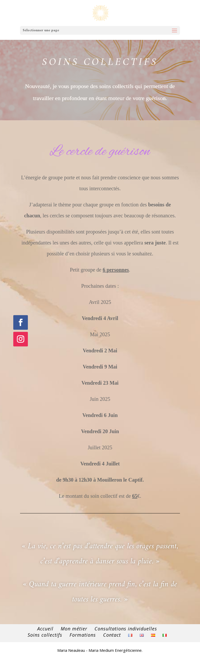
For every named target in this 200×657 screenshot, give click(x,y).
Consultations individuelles (126, 628)
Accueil (45, 628)
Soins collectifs (45, 635)
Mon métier (74, 628)
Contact (112, 635)
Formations (83, 635)
